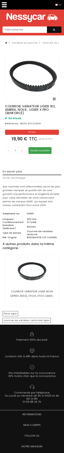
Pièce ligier (10, 313)
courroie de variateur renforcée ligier (27, 320)
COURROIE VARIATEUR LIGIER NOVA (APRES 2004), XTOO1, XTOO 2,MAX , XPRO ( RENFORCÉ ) (32, 296)
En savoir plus (12, 171)
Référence (11, 123)
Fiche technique (14, 178)
